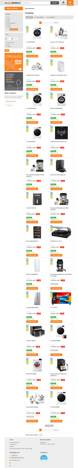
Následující (56, 22)
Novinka (9, 46)
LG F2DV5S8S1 (30, 42)
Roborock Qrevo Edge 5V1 (58, 175)
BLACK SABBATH (11, 23)
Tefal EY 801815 (31, 208)
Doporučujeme (10, 42)
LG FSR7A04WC (55, 407)
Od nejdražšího (51, 17)
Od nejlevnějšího (39, 17)
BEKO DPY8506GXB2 (56, 108)
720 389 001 (14, 455)
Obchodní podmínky (14, 442)
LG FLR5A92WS (30, 141)
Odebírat (9, 105)
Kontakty (12, 446)
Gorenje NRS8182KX (32, 307)
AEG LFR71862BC (31, 374)
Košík (70, 4)
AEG (8, 17)
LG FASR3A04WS (55, 340)
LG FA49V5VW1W (31, 108)
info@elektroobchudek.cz (17, 457)
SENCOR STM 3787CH (33, 75)
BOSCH (9, 25)
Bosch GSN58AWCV (32, 274)
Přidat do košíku (32, 56)
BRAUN (9, 27)
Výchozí (29, 17)
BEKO (8, 21)
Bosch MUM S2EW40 (32, 407)
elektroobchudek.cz (30, 8)
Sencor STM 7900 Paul (57, 42)
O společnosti (13, 444)
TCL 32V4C (53, 307)
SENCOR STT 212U (56, 241)
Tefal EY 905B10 (31, 340)
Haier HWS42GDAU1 (32, 241)
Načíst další (49, 425)
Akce (8, 44)
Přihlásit (63, 4)
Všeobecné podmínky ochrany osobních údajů (21, 448)
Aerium (9, 19)
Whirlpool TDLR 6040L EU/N (58, 75)
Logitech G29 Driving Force (58, 141)
